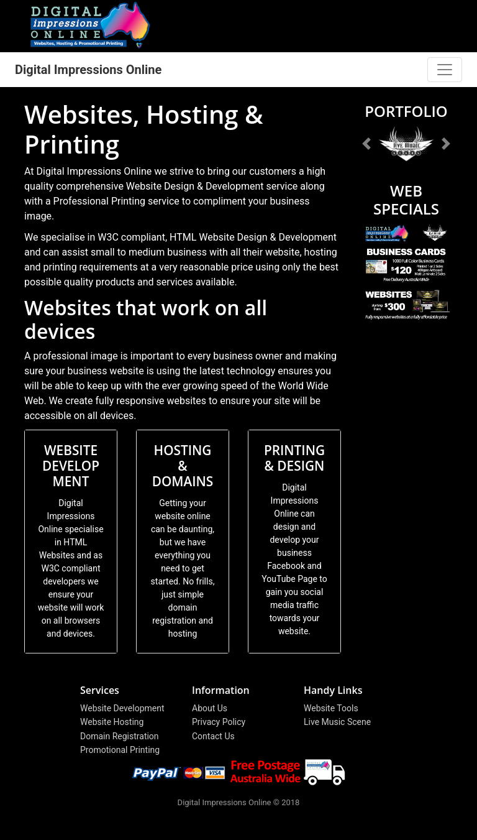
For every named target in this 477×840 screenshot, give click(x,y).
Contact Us (213, 736)
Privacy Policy (218, 722)
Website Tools (331, 708)
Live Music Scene (337, 722)
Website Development (122, 708)
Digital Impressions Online (88, 69)
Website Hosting (111, 722)
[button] (367, 144)
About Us (209, 708)
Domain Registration (119, 736)
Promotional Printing (120, 750)
